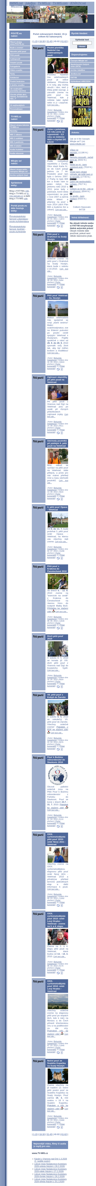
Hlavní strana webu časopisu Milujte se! (19, 170)
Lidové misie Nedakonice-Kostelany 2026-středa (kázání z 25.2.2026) (50, 1180)
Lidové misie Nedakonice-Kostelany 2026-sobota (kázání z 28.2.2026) (50, 1165)
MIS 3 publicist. (17, 142)
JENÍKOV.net (78, 3)
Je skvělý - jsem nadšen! (77, 197)
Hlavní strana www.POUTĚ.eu (17, 43)
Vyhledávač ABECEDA (80, 81)
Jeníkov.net (75, 74)
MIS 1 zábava (16, 135)
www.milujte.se (77, 144)
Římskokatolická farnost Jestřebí (17, 227)
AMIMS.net (16, 3)
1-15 (35, 41)
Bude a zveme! (16, 48)
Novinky (13, 131)
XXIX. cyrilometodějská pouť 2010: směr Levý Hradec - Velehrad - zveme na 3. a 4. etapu (56, 919)
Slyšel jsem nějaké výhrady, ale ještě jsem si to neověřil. (81, 174)
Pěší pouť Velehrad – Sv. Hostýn (57, 296)
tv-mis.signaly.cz (19, 194)
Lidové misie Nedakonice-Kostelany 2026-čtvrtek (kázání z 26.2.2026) (50, 1175)
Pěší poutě (15, 55)
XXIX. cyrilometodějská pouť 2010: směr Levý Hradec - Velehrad (56, 986)
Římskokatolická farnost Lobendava (18, 217)
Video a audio (16, 70)
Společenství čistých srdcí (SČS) (79, 65)
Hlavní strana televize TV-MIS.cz (19, 126)
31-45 (49, 41)
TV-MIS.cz (44, 3)
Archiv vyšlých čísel (19, 175)
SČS (32, 6)
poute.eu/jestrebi (17, 231)
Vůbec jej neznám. (74, 151)
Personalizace (16, 109)
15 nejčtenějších (17, 105)
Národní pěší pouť (18, 51)
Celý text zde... (53, 105)
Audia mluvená (16, 153)
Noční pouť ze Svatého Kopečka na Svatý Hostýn (56, 1063)
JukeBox (30, 3)
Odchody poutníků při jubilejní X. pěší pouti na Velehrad (57, 443)
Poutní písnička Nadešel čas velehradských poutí (55, 51)
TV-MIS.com (60, 3)
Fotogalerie (15, 66)
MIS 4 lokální (15, 146)
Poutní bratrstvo (17, 81)
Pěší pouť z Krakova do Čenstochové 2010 (57, 569)
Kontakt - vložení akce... (27, 21)
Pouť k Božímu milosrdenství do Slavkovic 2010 (56, 760)
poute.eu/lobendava (19, 221)
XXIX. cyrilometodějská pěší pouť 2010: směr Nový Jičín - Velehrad (56, 839)
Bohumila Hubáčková (54, 111)
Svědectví (14, 78)
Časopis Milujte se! (78, 61)
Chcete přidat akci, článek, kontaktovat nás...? (18, 97)
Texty (12, 74)
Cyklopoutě (15, 59)
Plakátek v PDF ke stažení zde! (57, 729)
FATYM (73, 78)
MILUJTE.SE (19, 6)
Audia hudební (16, 150)
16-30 (42, 41)
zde (27, 191)
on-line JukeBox (77, 70)
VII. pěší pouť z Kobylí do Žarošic (56, 695)
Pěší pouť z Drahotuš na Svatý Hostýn (57, 237)
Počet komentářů (53, 117)
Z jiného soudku (17, 85)
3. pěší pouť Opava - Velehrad (57, 508)
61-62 (64, 41)
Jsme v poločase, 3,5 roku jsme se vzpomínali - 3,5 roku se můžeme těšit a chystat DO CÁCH (56, 135)
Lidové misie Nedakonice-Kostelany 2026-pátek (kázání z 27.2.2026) (50, 1170)
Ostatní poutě (16, 63)
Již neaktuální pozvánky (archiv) (18, 90)
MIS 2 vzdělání (16, 138)
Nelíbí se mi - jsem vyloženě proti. (78, 165)
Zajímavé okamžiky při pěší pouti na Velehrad (57, 379)
